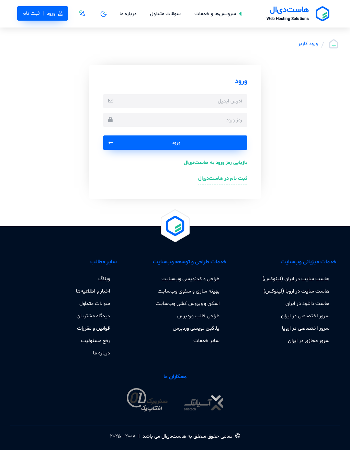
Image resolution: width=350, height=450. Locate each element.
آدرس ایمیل (230, 101)
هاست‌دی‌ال (173, 436)
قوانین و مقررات (93, 328)
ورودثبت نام (43, 13)
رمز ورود (234, 120)
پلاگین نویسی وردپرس (196, 328)
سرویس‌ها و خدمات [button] (217, 13)
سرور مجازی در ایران (308, 340)
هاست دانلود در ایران (307, 303)
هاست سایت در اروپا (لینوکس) (296, 291)
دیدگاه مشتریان (93, 315)
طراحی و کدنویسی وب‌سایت (190, 278)
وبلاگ (104, 278)
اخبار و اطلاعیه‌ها (93, 291)
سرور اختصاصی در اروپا (305, 328)
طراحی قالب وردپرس (198, 315)
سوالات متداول (165, 13)
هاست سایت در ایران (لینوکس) (295, 278)
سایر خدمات (206, 340)
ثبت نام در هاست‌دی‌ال (222, 178)
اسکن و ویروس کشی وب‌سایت (187, 303)
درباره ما (128, 13)
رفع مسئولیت (95, 340)
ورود (144, 143)
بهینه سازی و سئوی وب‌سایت (188, 291)
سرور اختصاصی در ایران (305, 315)
